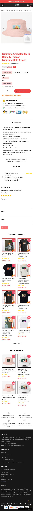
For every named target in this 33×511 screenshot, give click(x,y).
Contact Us (4, 476)
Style (3, 75)
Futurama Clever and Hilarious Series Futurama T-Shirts (23, 255)
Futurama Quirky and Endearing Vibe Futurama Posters (8, 255)
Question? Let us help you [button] (25, 509)
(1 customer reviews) (14, 63)
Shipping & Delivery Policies (8, 469)
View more (16, 343)
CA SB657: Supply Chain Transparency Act (12, 462)
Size (3, 80)
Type (3, 69)
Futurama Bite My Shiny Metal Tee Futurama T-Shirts (8, 280)
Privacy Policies (5, 457)
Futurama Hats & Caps (24, 10)
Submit (4, 227)
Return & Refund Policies (7, 474)
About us (3, 452)
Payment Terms (5, 472)
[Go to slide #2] (21, 47)
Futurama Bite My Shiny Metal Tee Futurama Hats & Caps (8, 397)
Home (2, 10)
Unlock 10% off (29, 504)
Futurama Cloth (10, 10)
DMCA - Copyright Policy (7, 459)
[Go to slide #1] (12, 47)
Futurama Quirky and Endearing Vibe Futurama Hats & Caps (8, 370)
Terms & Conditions (6, 455)
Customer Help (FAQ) (6, 479)
